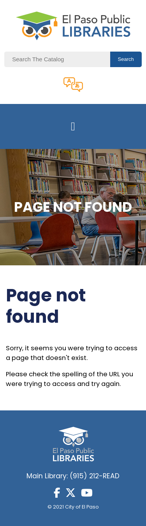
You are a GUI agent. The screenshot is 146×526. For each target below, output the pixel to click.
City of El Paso (82, 507)
